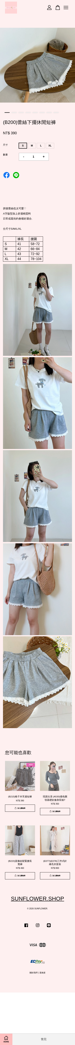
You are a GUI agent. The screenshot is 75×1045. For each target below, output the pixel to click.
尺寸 (5, 144)
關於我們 (34, 973)
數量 (5, 154)
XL (49, 145)
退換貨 (42, 973)
